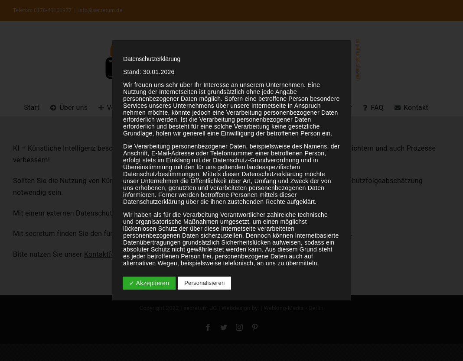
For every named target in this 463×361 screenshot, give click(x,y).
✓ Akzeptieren (149, 283)
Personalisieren (204, 283)
